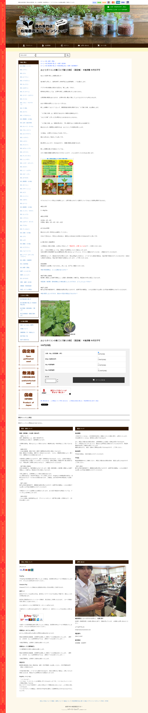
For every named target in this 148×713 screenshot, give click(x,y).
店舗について (24, 328)
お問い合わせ (83, 45)
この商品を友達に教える (75, 401)
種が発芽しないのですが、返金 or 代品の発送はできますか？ (59, 293)
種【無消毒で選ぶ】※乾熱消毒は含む (56, 65)
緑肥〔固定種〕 (62, 63)
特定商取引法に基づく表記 (91, 401)
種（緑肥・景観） (50, 61)
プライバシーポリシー (94, 701)
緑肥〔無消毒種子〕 (73, 65)
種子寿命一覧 (24, 336)
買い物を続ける (45, 401)
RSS (102, 701)
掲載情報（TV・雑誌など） (27, 332)
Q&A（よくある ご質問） (27, 325)
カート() (101, 45)
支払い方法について (45, 701)
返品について (67, 701)
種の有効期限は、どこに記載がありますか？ (54, 269)
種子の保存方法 (24, 339)
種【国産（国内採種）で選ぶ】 (27, 309)
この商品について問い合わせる (59, 401)
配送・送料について (57, 701)
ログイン (65, 45)
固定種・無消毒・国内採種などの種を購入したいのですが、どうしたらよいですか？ (66, 281)
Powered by (74, 709)
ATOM (106, 701)
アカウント (27, 45)
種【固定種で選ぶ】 (51, 63)
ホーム (42, 61)
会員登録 (46, 45)
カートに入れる (98, 380)
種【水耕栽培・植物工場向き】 (27, 314)
